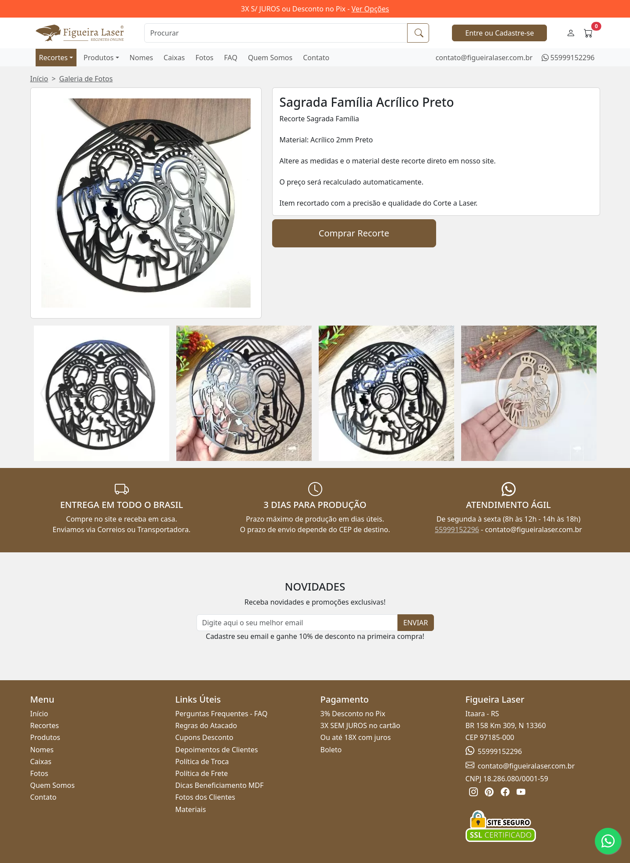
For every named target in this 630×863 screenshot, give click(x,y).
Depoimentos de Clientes (216, 749)
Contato (316, 57)
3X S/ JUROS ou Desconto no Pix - (315, 9)
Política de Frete (201, 773)
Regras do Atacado (206, 725)
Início (39, 78)
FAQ (230, 57)
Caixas (174, 57)
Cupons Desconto (204, 737)
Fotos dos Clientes (205, 797)
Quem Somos (270, 57)
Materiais (190, 809)
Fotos (204, 57)
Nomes (141, 57)
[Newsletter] (297, 622)
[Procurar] (276, 33)
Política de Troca (202, 761)
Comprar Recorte (354, 233)
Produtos (99, 57)
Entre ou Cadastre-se (499, 33)
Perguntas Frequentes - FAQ (221, 713)
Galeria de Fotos (86, 78)
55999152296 (572, 57)
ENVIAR (415, 622)
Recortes (53, 57)
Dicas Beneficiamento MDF (219, 785)
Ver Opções (370, 9)
